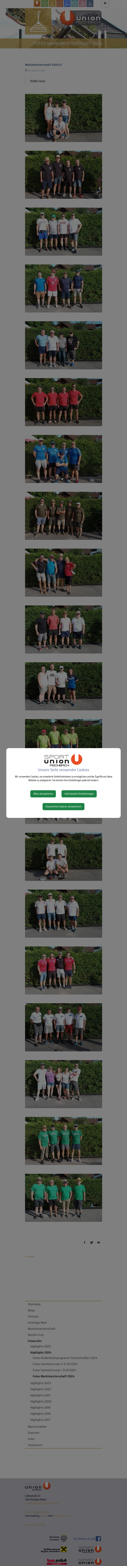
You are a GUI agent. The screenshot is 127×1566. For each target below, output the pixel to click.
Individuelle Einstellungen (79, 793)
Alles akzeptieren (43, 793)
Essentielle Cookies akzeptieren (63, 806)
